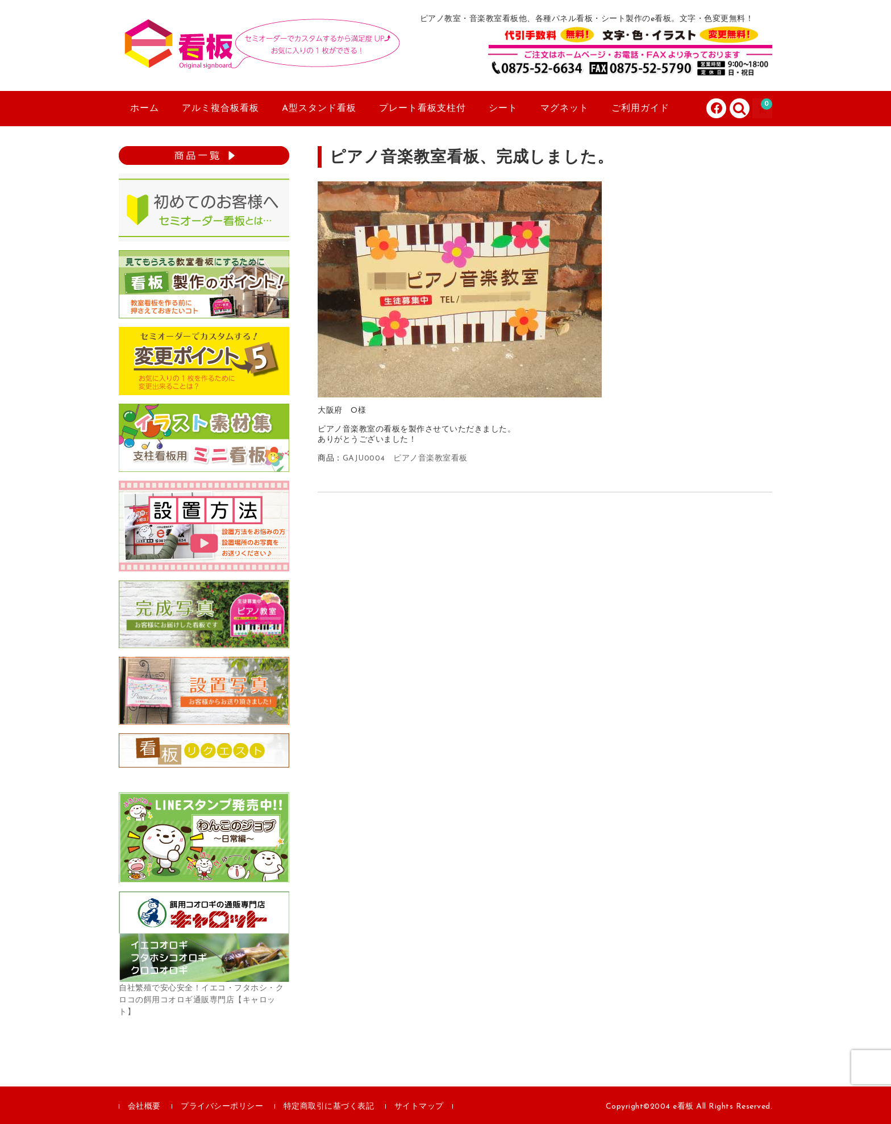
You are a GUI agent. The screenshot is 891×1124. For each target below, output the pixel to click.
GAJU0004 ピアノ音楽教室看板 (405, 458)
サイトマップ (419, 1106)
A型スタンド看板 (319, 108)
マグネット (564, 108)
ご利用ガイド (640, 108)
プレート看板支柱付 (422, 108)
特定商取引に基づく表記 (329, 1106)
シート (503, 108)
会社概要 (144, 1106)
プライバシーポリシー (222, 1106)
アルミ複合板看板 (220, 108)
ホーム (144, 108)
